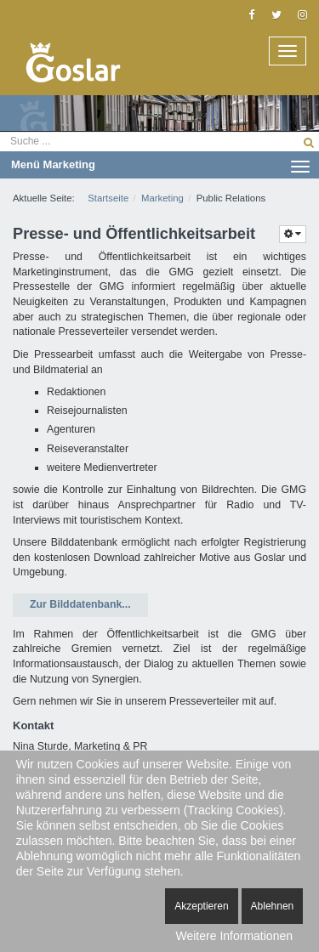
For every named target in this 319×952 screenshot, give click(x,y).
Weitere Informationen (234, 936)
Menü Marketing (160, 165)
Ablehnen (272, 906)
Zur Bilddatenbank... (80, 604)
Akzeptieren (201, 906)
